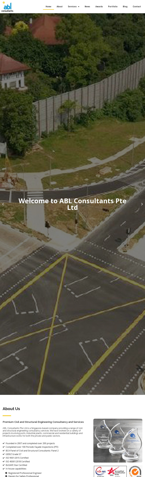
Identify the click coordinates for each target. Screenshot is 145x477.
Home (48, 6)
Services (73, 6)
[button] (71, 393)
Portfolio (113, 6)
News (87, 6)
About (60, 6)
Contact (137, 6)
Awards (99, 6)
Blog (125, 6)
